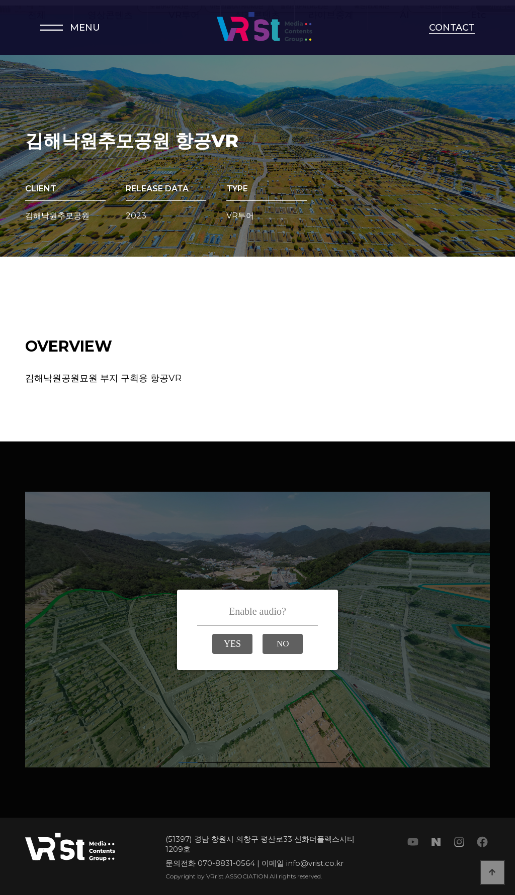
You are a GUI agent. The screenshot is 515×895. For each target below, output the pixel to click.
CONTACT (452, 27)
